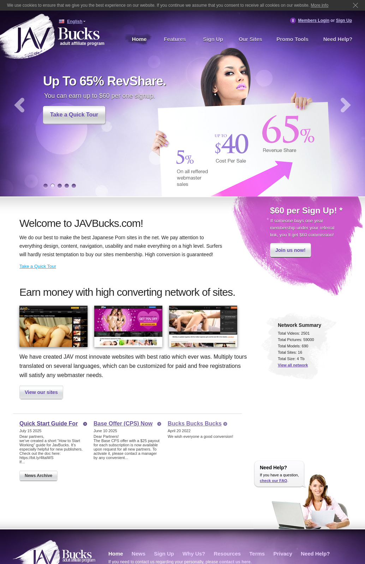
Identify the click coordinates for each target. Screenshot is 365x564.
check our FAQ (273, 480)
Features (175, 39)
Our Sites (250, 39)
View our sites (41, 392)
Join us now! (290, 250)
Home (139, 39)
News (138, 554)
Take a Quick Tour (74, 115)
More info (319, 5)
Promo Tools (292, 39)
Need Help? (338, 39)
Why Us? (193, 554)
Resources (227, 554)
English (74, 21)
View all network (293, 365)
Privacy (282, 554)
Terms (257, 554)
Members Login (313, 20)
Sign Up (344, 20)
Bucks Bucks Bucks (195, 424)
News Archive (38, 475)
